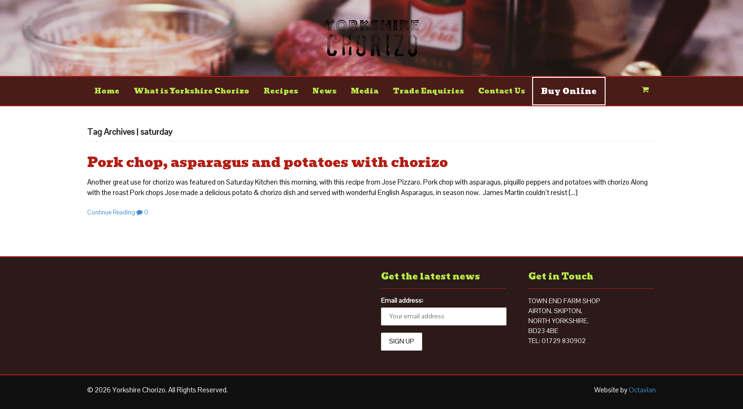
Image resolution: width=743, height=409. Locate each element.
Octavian (642, 389)
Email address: (402, 300)
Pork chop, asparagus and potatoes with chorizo (267, 162)
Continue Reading (111, 212)
